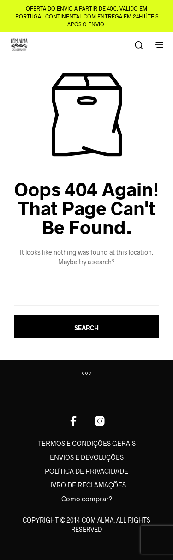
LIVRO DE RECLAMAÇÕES (86, 485)
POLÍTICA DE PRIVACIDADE (86, 471)
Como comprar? (86, 498)
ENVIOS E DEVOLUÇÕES (87, 457)
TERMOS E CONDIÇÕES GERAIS (87, 443)
